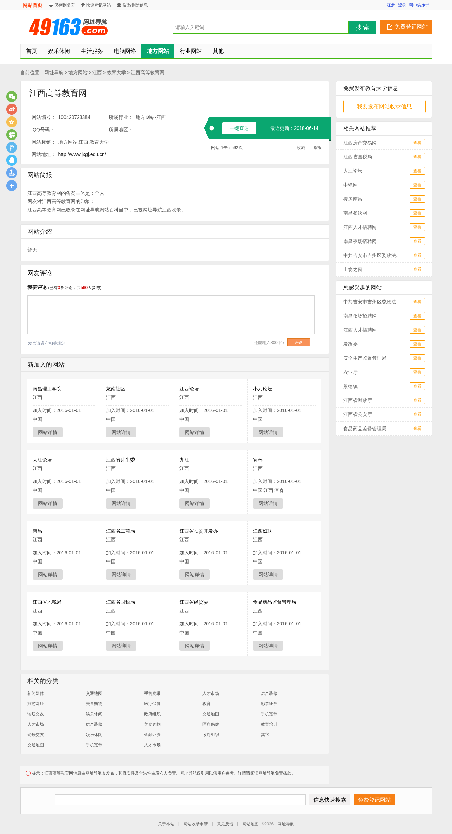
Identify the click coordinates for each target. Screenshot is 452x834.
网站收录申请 (195, 824)
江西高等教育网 (147, 72)
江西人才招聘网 (360, 227)
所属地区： (121, 129)
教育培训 (269, 724)
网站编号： (44, 117)
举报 (317, 147)
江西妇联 (262, 531)
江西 (97, 72)
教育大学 (116, 72)
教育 (206, 703)
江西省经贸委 (193, 602)
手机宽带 (152, 693)
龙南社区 (115, 388)
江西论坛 (189, 388)
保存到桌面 (64, 5)
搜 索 (363, 27)
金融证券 (152, 734)
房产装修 (269, 693)
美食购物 (94, 703)
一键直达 (239, 128)
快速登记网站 (98, 5)
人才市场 (210, 693)
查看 (417, 142)
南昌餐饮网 (355, 213)
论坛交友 (35, 714)
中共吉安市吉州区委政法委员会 (376, 255)
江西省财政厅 (357, 400)
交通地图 (94, 693)
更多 (11, 185)
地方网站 (78, 72)
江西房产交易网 (360, 142)
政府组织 (152, 714)
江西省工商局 (120, 531)
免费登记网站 (411, 27)
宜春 (258, 460)
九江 (184, 460)
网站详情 (47, 432)
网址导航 (53, 72)
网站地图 (250, 824)
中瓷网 (350, 185)
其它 (265, 734)
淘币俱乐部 (419, 4)
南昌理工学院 (47, 388)
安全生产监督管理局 (364, 358)
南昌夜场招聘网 (360, 241)
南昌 (37, 531)
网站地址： (44, 154)
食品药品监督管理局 (274, 602)
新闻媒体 (35, 693)
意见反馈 (225, 824)
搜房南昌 (352, 199)
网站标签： (44, 142)
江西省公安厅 (357, 414)
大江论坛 (42, 460)
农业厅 (350, 372)
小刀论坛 (262, 388)
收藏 (301, 147)
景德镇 (350, 386)
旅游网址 (35, 703)
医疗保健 (152, 703)
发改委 (350, 344)
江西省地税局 (47, 602)
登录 (402, 4)
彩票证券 (269, 703)
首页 (31, 51)
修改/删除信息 (135, 5)
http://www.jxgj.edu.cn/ (82, 154)
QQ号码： (44, 129)
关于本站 (166, 824)
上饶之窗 (352, 269)
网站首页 (32, 5)
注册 (391, 4)
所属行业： (121, 117)
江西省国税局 (120, 602)
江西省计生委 (120, 460)
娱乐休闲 (94, 714)
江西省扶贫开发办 (198, 531)
